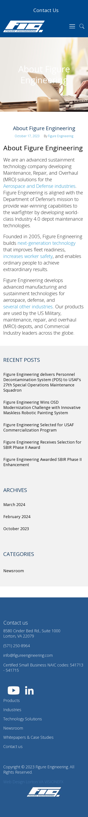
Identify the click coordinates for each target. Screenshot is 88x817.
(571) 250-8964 (16, 645)
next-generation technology (46, 243)
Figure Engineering (60, 136)
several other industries (28, 306)
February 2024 (16, 516)
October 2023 (16, 528)
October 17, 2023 (27, 136)
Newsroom (13, 570)
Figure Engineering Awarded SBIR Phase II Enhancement (42, 462)
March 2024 (14, 504)
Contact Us (46, 10)
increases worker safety (28, 256)
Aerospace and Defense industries (39, 186)
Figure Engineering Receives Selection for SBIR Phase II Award (42, 444)
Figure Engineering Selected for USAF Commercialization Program (38, 427)
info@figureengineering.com (28, 655)
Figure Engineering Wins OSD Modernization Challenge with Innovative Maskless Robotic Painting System (42, 407)
